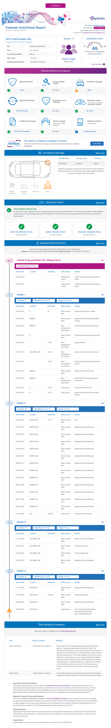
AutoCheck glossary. (69, 631)
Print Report (55, 5)
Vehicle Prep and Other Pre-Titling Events (39, 260)
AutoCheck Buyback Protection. (58, 698)
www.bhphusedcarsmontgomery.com (93, 33)
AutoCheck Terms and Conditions (58, 685)
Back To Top (100, 153)
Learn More (97, 144)
